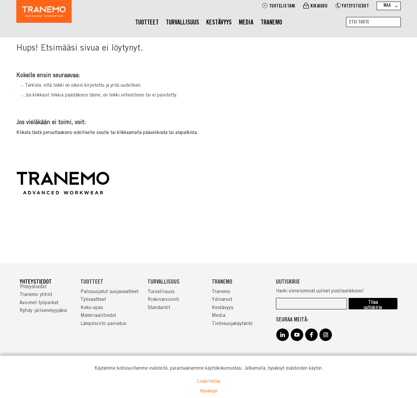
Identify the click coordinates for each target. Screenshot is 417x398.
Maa (387, 6)
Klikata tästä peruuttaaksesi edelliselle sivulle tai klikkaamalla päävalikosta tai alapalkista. (107, 133)
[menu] (208, 23)
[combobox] (373, 22)
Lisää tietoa (208, 381)
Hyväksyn (209, 391)
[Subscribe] (373, 303)
